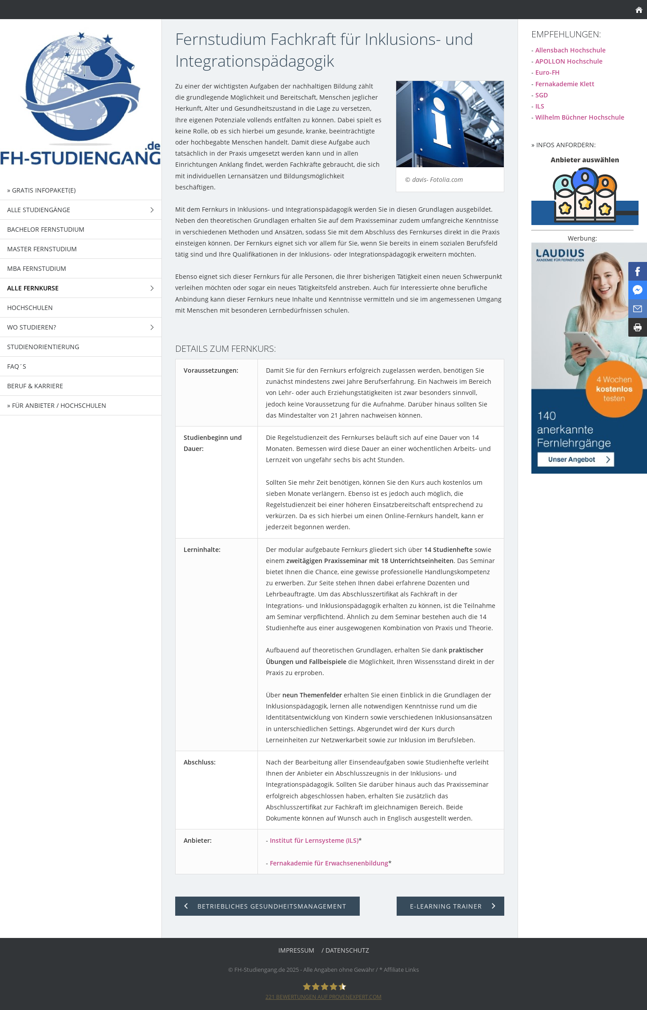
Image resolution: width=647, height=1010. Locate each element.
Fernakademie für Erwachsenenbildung (329, 863)
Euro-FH (547, 72)
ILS (539, 106)
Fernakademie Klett (565, 84)
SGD (541, 95)
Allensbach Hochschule (570, 50)
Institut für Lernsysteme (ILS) (314, 840)
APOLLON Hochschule (569, 61)
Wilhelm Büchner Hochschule (579, 117)
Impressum (296, 950)
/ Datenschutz (345, 950)
